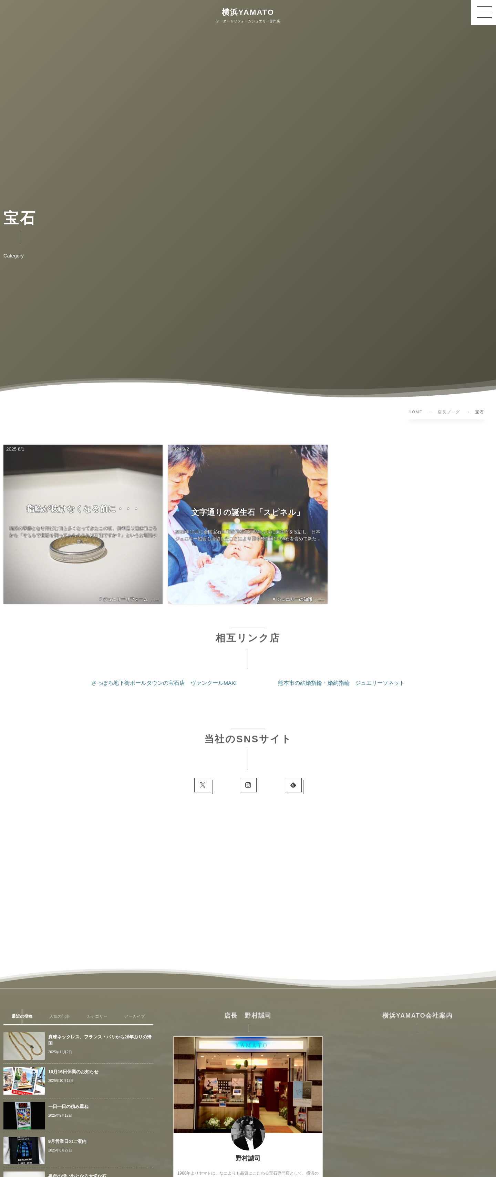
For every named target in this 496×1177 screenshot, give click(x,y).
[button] (483, 12)
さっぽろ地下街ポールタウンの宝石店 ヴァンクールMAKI (164, 683)
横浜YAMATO (248, 12)
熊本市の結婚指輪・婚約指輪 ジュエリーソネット (341, 683)
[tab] (22, 1016)
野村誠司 (248, 1158)
